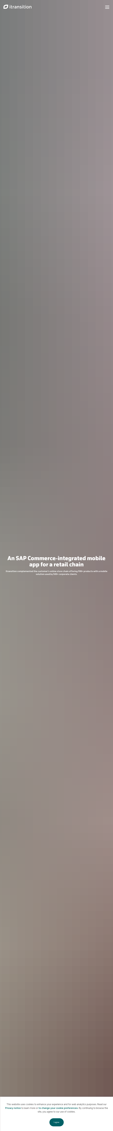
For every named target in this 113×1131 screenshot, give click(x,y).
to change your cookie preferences (58, 1108)
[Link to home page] (17, 7)
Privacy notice (13, 1108)
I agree (56, 1122)
